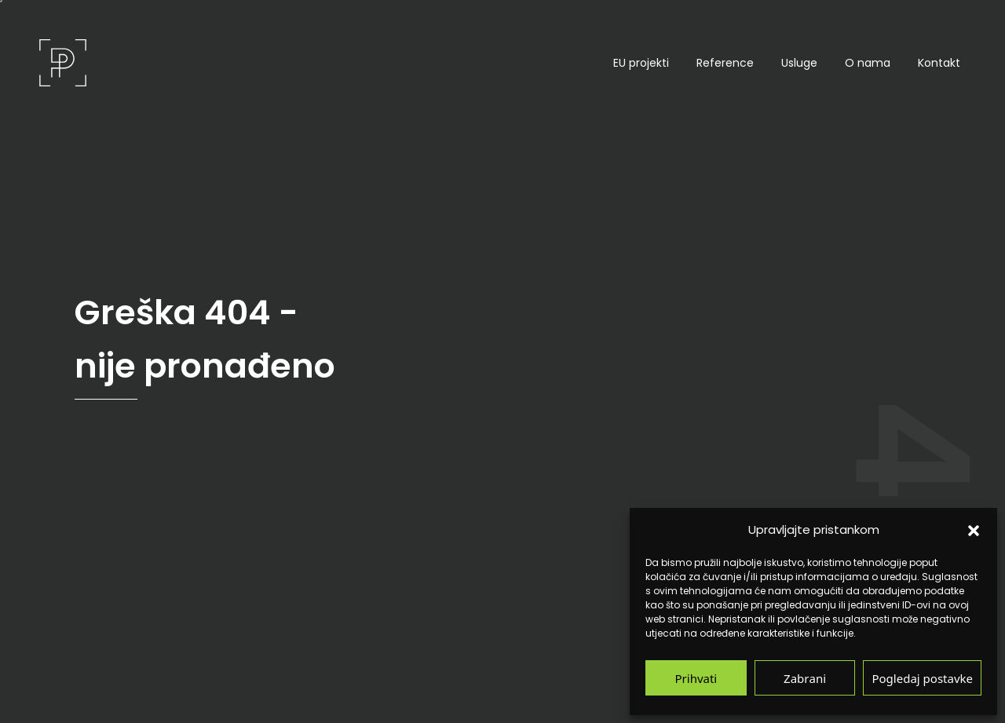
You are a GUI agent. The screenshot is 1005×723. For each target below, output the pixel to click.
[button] (973, 530)
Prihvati (696, 678)
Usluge (799, 63)
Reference (725, 63)
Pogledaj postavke (922, 678)
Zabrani (805, 678)
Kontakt (939, 63)
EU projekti (641, 63)
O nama (867, 63)
